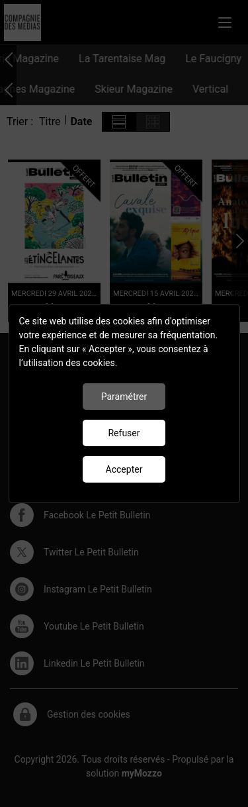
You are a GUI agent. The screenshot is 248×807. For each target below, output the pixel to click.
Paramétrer (124, 396)
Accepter (124, 469)
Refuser (124, 433)
